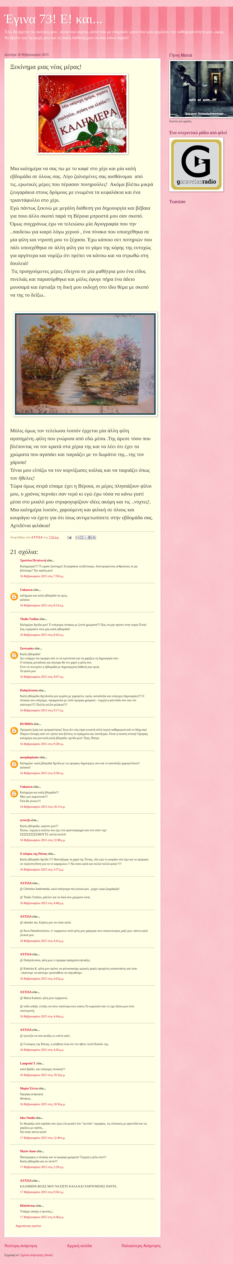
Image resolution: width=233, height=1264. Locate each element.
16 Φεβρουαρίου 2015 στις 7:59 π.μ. (42, 576)
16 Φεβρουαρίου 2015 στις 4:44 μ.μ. (42, 1016)
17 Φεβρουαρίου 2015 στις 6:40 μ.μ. (42, 1217)
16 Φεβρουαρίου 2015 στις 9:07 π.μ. (42, 676)
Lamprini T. (28, 1063)
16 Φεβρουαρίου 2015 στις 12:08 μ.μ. (43, 840)
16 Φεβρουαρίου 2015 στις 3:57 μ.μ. (42, 869)
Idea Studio (27, 1118)
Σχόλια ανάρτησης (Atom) (37, 1255)
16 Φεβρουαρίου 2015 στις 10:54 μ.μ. (43, 1075)
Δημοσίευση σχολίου (28, 1226)
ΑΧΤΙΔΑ (25, 883)
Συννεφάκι (27, 648)
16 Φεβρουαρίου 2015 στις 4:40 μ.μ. (42, 903)
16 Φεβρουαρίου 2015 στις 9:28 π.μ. (42, 744)
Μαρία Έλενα (29, 1088)
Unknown (26, 589)
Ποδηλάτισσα (29, 690)
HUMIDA (26, 724)
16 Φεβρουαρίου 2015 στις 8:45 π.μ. (42, 635)
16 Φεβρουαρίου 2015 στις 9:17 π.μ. (42, 710)
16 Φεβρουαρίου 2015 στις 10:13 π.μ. (43, 806)
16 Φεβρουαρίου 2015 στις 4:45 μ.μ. (42, 1049)
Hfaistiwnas (27, 1205)
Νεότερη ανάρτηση (20, 1245)
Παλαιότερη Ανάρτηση (141, 1245)
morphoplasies (29, 757)
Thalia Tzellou (29, 619)
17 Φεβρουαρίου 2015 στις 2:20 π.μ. (42, 1167)
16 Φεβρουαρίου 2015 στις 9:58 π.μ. (42, 773)
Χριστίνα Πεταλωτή (33, 560)
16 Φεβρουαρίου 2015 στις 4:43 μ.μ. (42, 978)
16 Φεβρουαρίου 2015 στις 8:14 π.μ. (42, 605)
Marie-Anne (28, 1151)
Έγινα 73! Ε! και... (53, 19)
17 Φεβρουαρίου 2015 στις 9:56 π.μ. (42, 1192)
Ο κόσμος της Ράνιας (33, 853)
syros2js (25, 820)
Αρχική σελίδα (79, 1245)
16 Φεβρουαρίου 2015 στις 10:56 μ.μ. (43, 1104)
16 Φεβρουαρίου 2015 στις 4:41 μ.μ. (42, 941)
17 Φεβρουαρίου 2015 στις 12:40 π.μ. (43, 1138)
